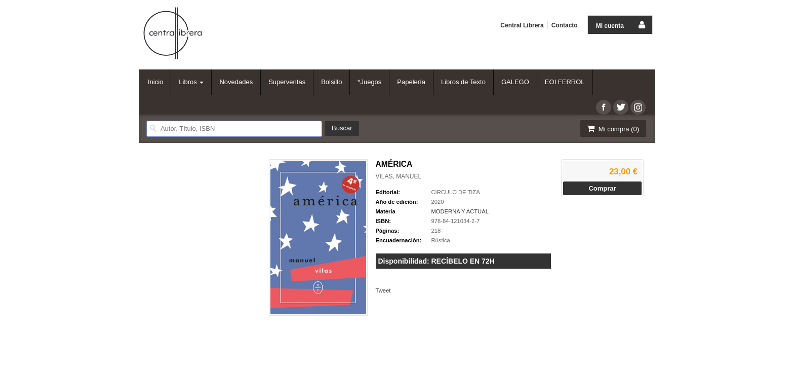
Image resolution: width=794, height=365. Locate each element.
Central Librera (521, 25)
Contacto (564, 25)
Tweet (383, 290)
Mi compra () (612, 128)
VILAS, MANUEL (399, 176)
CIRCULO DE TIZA (455, 192)
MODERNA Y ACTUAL (460, 211)
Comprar (602, 188)
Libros (191, 82)
